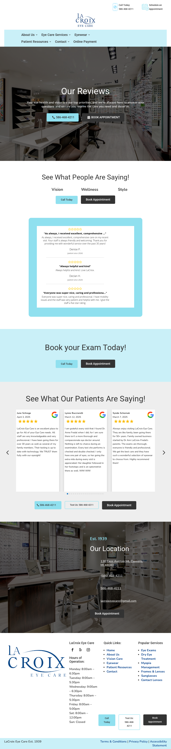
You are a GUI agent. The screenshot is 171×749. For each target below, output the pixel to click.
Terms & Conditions (113, 741)
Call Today (66, 199)
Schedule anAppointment (152, 7)
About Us (28, 35)
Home (111, 650)
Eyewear (81, 35)
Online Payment (85, 42)
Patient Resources (34, 42)
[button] (7, 452)
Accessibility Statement (158, 743)
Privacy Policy (138, 741)
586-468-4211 (64, 117)
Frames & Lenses (153, 671)
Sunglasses (149, 676)
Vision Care (115, 659)
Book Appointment (106, 117)
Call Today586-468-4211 (122, 7)
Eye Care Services (54, 35)
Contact (60, 42)
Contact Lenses (151, 680)
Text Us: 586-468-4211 (82, 505)
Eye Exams (148, 650)
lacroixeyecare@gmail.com (118, 601)
